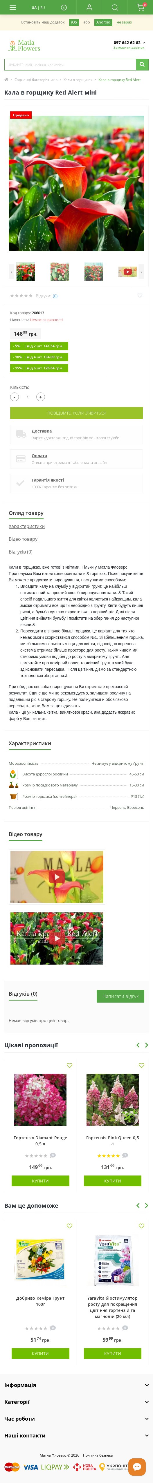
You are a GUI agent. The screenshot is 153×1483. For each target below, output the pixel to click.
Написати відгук (120, 996)
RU (42, 7)
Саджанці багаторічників (36, 79)
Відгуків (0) (21, 552)
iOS (74, 22)
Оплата (39, 455)
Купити (40, 1181)
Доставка (42, 431)
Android (103, 22)
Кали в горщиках (78, 79)
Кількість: (19, 387)
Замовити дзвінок (129, 47)
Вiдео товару (23, 539)
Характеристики (27, 526)
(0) (55, 296)
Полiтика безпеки (98, 1455)
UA (34, 7)
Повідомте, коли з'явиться (76, 413)
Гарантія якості (48, 480)
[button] (89, 7)
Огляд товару (26, 512)
